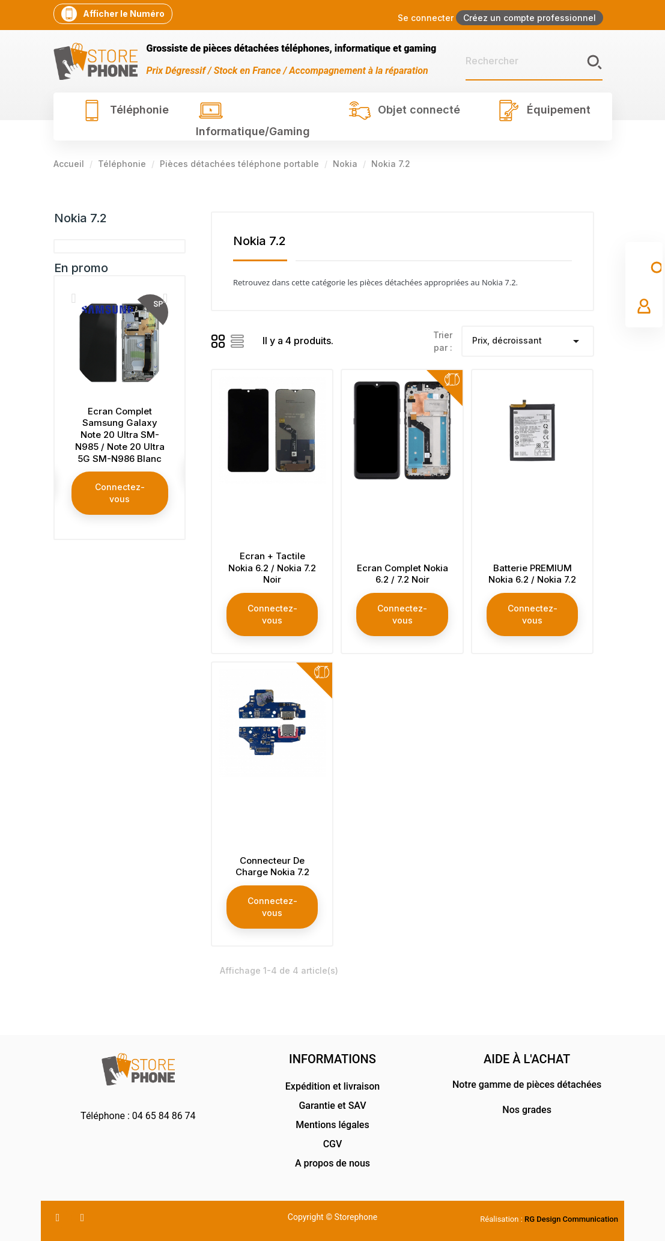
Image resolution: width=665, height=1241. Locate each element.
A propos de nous (332, 1163)
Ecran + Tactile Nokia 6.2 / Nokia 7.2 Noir (272, 568)
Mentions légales (332, 1124)
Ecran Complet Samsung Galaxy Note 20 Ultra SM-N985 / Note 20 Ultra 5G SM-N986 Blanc (120, 434)
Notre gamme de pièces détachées (526, 1084)
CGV (332, 1144)
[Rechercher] (534, 61)
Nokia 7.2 (80, 218)
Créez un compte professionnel (529, 18)
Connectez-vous (120, 493)
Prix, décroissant (527, 341)
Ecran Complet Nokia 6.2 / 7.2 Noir (402, 574)
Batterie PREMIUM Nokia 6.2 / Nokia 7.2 (532, 574)
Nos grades (526, 1109)
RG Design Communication (571, 1219)
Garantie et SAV (332, 1105)
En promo (81, 268)
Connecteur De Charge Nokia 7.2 (272, 866)
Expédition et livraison (332, 1086)
